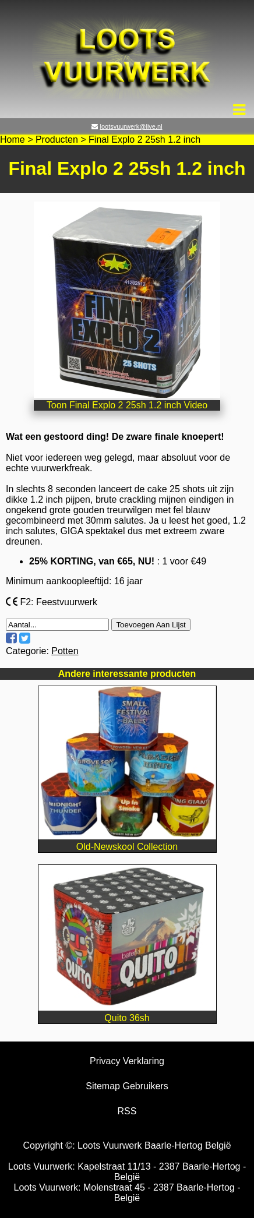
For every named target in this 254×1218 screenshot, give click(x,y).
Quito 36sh (127, 1012)
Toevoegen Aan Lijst (150, 624)
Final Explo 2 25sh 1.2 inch (144, 139)
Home (12, 139)
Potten (64, 651)
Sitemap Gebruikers (127, 1086)
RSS (127, 1111)
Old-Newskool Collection (127, 841)
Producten (57, 139)
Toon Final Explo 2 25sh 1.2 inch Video (127, 405)
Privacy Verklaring (127, 1061)
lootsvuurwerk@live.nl (131, 126)
